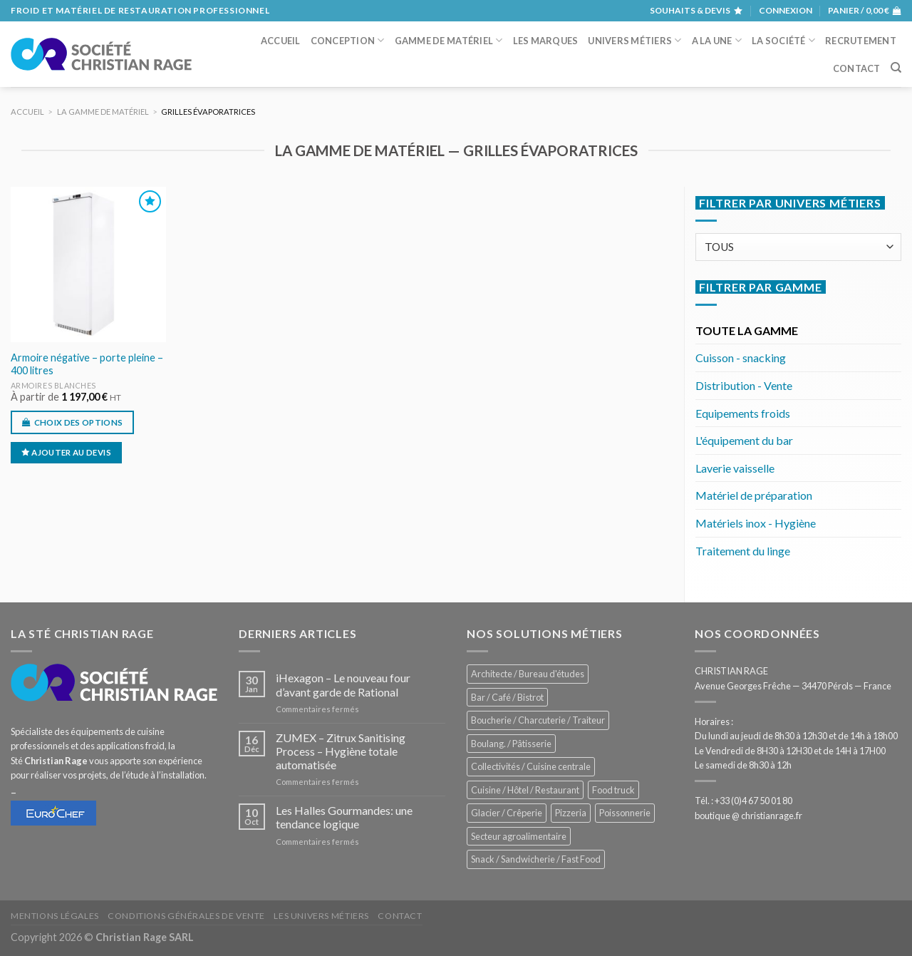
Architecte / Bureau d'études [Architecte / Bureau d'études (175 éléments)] (527, 673)
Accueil (281, 40)
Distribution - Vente (743, 385)
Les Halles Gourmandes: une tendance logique (344, 817)
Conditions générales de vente (186, 915)
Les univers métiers (321, 915)
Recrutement (860, 40)
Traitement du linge (742, 550)
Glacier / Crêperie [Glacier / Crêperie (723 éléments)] (506, 812)
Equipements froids (742, 413)
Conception (348, 40)
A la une (717, 40)
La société (783, 40)
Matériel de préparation (753, 495)
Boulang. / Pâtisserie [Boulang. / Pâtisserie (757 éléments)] (511, 743)
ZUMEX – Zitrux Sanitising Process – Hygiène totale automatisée (340, 751)
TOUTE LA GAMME (746, 330)
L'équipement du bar (744, 440)
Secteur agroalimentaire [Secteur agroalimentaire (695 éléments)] (518, 836)
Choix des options (78, 422)
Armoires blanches (53, 385)
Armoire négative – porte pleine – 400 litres (87, 364)
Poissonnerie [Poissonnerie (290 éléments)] (625, 812)
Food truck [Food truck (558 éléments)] (613, 790)
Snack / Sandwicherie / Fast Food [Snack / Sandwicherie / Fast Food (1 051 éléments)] (536, 859)
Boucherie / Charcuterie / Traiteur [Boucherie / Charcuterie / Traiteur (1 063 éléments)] (538, 720)
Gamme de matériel (449, 40)
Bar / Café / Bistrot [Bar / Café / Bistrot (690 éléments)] (507, 697)
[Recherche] (896, 67)
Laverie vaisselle (734, 468)
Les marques (546, 40)
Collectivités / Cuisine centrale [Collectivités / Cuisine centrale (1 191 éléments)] (531, 766)
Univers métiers (634, 40)
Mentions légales (55, 915)
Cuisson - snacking (740, 357)
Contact (857, 68)
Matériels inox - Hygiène (755, 523)
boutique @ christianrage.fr (748, 815)
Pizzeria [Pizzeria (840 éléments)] (570, 812)
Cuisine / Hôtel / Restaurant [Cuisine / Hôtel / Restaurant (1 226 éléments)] (525, 790)
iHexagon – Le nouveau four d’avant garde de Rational (343, 684)
